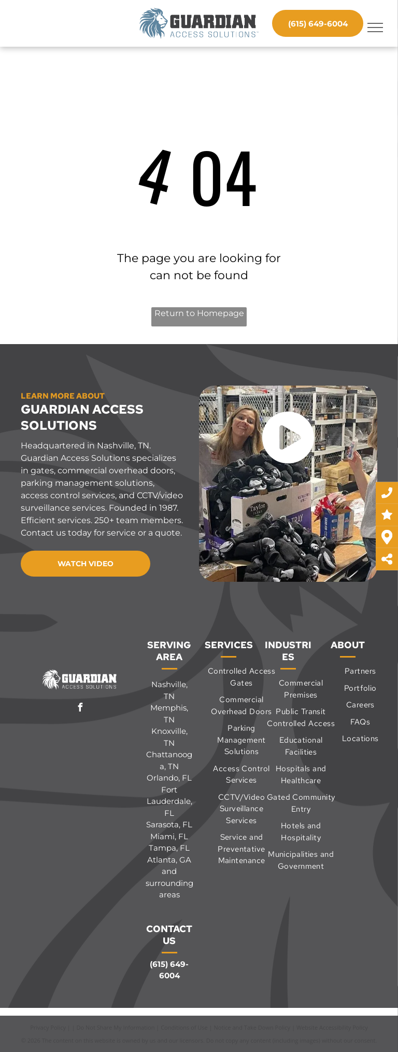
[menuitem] (241, 677)
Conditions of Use (184, 1027)
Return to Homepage (199, 313)
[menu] (375, 27)
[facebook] (80, 709)
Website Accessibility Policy (332, 1027)
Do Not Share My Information (116, 1027)
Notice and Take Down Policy (252, 1027)
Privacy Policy (48, 1027)
